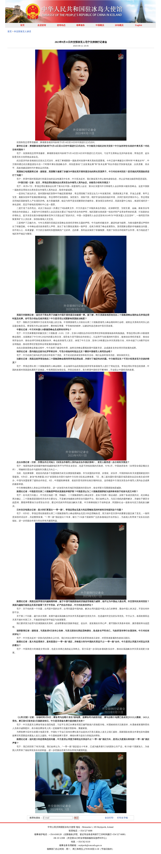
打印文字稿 (122, 818)
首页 (22, 25)
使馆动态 (61, 25)
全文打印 (109, 818)
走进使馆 (41, 25)
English (138, 25)
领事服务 (80, 25)
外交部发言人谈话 (22, 31)
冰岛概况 (119, 25)
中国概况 (100, 25)
